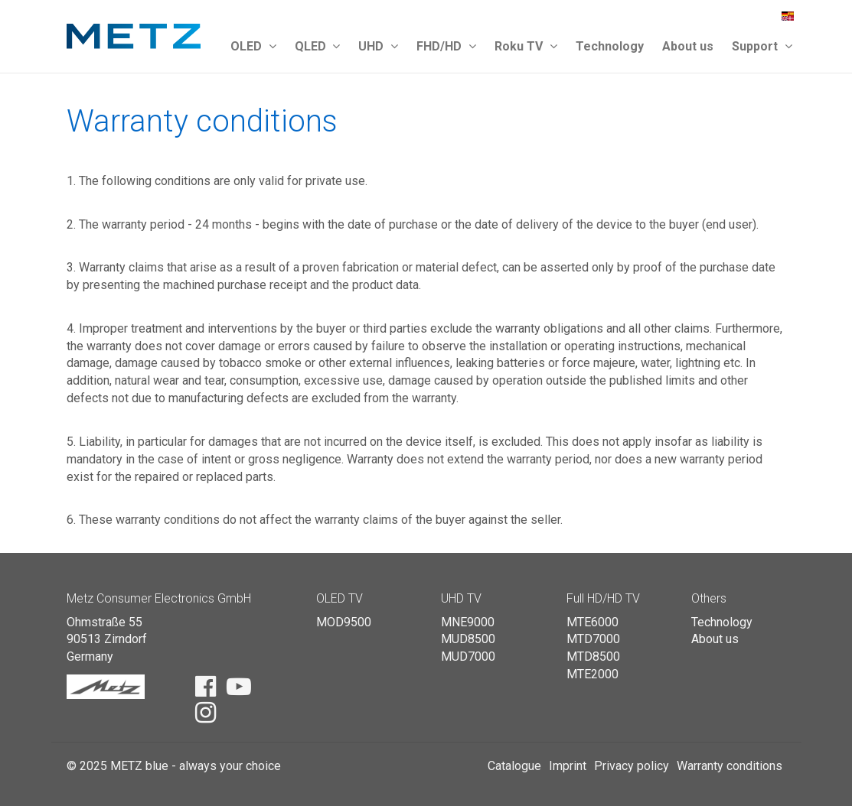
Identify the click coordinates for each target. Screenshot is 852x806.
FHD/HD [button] (446, 46)
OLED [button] (253, 46)
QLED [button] (318, 46)
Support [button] (762, 46)
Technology (610, 46)
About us (687, 46)
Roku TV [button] (526, 46)
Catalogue (514, 766)
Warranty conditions (729, 766)
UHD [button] (378, 46)
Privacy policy (631, 766)
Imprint (567, 766)
